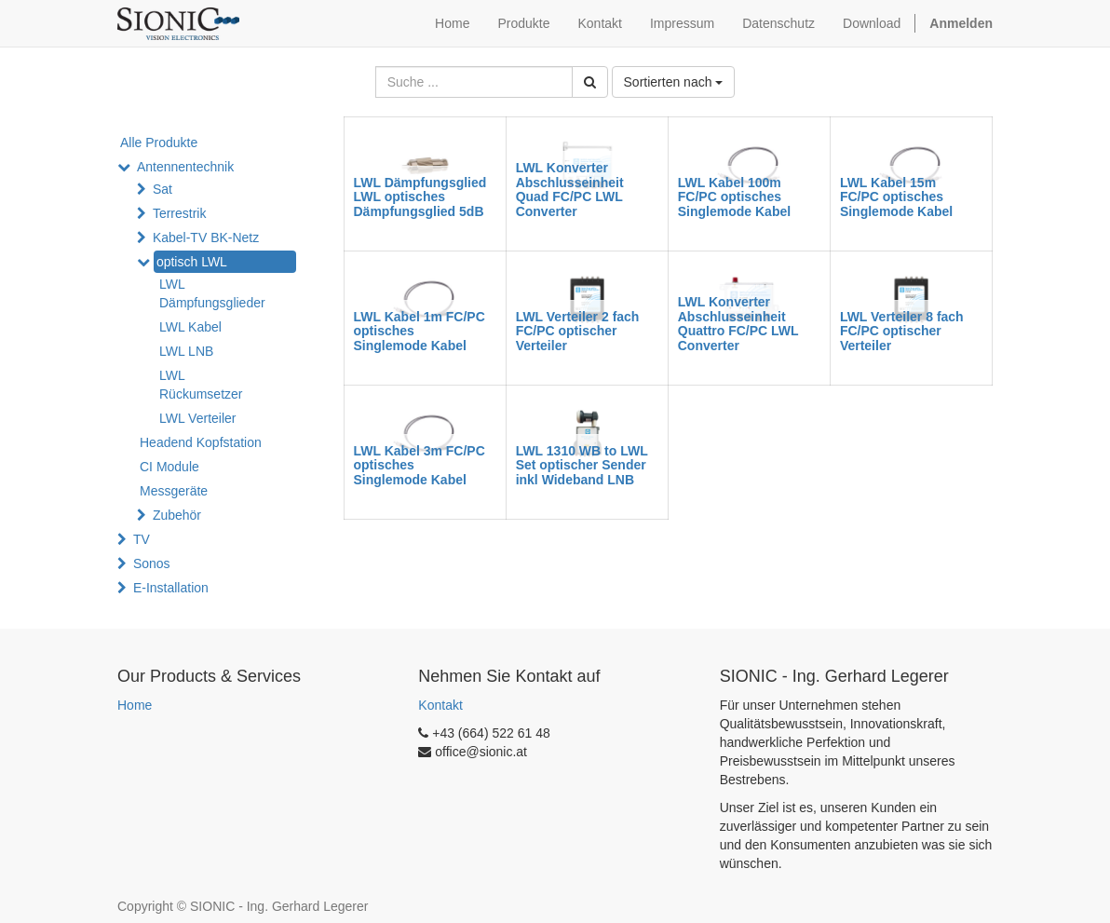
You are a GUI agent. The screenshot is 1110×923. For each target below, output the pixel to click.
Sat (162, 189)
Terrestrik (180, 213)
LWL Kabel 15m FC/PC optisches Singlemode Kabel (896, 197)
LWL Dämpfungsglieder (212, 293)
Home (134, 705)
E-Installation (171, 587)
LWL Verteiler (197, 418)
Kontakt (440, 705)
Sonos (151, 563)
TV (141, 539)
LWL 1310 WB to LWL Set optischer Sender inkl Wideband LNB (582, 465)
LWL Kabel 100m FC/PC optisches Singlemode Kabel (734, 197)
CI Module (169, 466)
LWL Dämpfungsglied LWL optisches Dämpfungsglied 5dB (420, 197)
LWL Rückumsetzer (200, 384)
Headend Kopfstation (201, 442)
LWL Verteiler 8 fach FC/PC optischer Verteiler (902, 331)
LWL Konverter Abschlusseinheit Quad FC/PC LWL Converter (570, 189)
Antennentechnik (185, 166)
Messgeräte (174, 490)
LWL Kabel (190, 326)
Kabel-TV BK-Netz (206, 237)
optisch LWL (191, 261)
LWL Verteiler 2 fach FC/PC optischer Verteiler (578, 331)
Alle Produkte (158, 142)
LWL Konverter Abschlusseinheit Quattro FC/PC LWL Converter (738, 323)
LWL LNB (186, 351)
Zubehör (177, 515)
